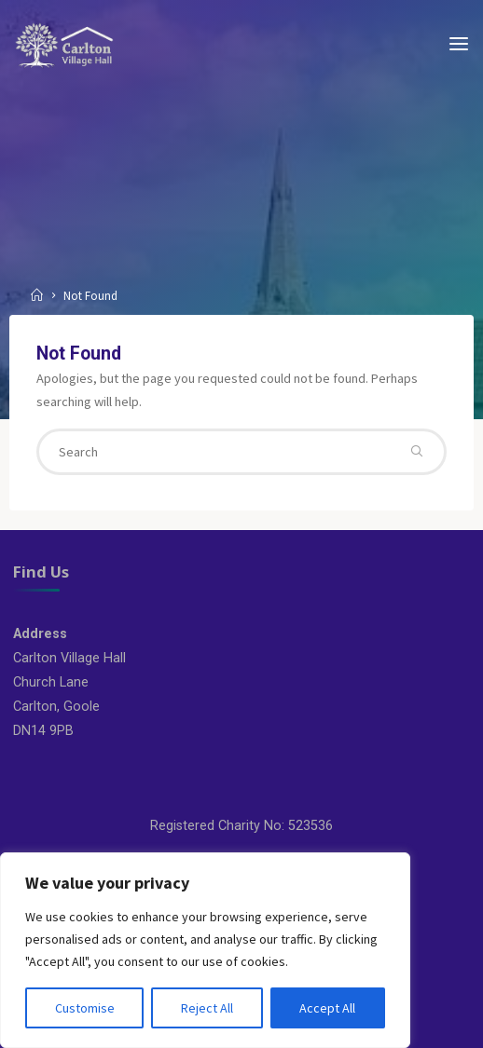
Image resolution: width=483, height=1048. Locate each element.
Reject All (207, 1008)
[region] (205, 950)
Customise (85, 1008)
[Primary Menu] (459, 44)
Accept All (327, 1008)
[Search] (416, 452)
